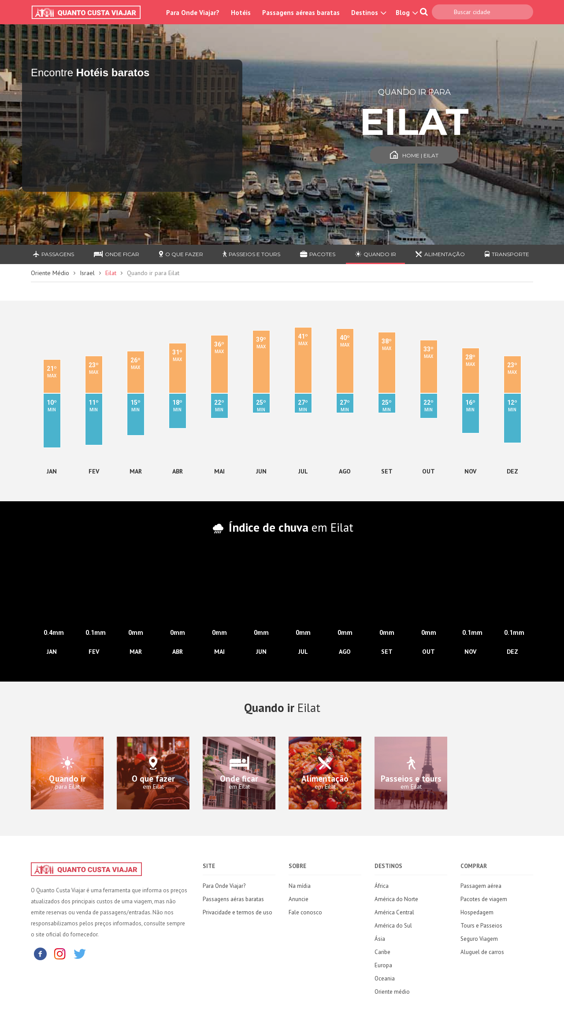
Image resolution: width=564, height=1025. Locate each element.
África (382, 886)
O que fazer (181, 254)
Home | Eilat (414, 155)
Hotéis (241, 12)
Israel (87, 273)
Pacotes (317, 254)
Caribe (382, 952)
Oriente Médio (50, 273)
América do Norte (396, 899)
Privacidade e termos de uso (237, 912)
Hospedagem (477, 912)
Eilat (110, 273)
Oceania (385, 978)
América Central (394, 912)
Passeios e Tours (251, 254)
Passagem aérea (480, 886)
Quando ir (375, 254)
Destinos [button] (367, 12)
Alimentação (440, 254)
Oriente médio (392, 991)
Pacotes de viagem (483, 899)
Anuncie (298, 899)
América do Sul (393, 925)
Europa (383, 965)
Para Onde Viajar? (192, 12)
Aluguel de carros (482, 952)
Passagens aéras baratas (233, 899)
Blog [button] (406, 12)
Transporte (507, 254)
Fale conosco (305, 912)
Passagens (53, 254)
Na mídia (300, 886)
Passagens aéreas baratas (301, 12)
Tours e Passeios (481, 925)
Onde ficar (116, 254)
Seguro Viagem (479, 939)
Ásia (380, 939)
